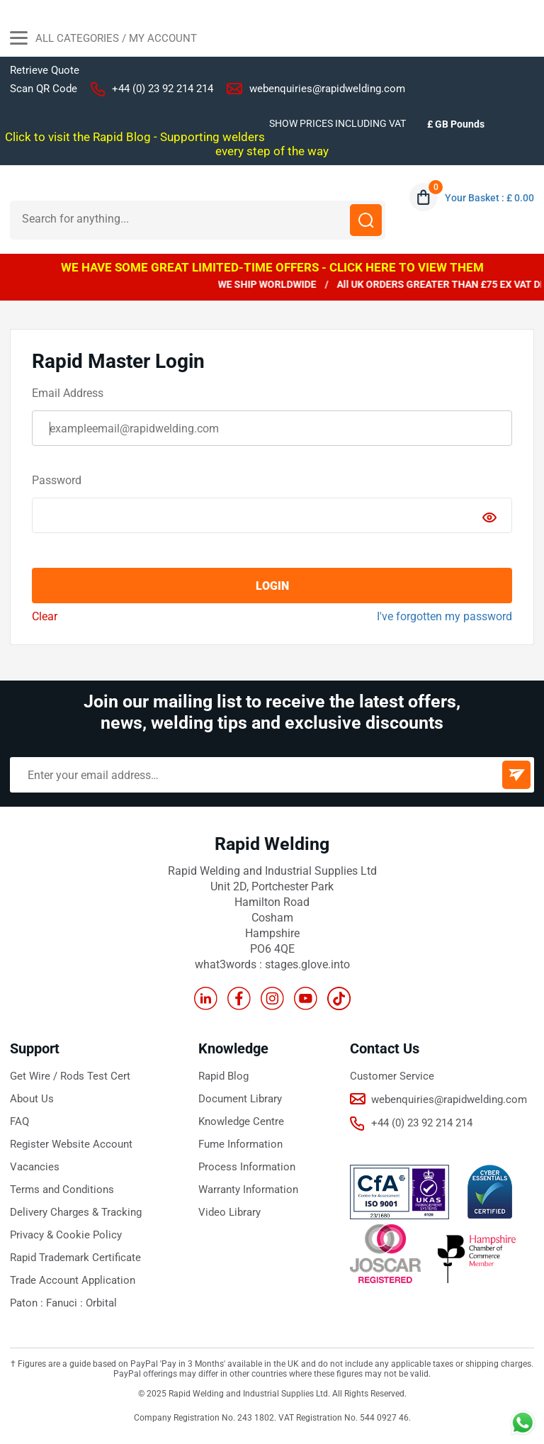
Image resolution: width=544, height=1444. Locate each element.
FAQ (19, 1121)
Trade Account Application (72, 1280)
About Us (32, 1098)
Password (56, 480)
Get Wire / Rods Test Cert (70, 1076)
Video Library (229, 1212)
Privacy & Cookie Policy (66, 1234)
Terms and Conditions (62, 1189)
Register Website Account (71, 1144)
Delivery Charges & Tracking (76, 1212)
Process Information (246, 1166)
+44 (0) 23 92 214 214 (162, 88)
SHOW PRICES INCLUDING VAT (337, 123)
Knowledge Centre (241, 1121)
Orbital (101, 1303)
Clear (44, 616)
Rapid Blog (223, 1076)
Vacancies (35, 1166)
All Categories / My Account (103, 39)
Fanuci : (66, 1303)
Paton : (28, 1303)
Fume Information (240, 1144)
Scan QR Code (43, 88)
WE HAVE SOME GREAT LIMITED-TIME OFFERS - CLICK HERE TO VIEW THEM (272, 267)
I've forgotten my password (444, 616)
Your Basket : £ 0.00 (489, 197)
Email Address (67, 393)
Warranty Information (248, 1189)
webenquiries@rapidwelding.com (327, 88)
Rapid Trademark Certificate (75, 1257)
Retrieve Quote (44, 70)
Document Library (240, 1098)
